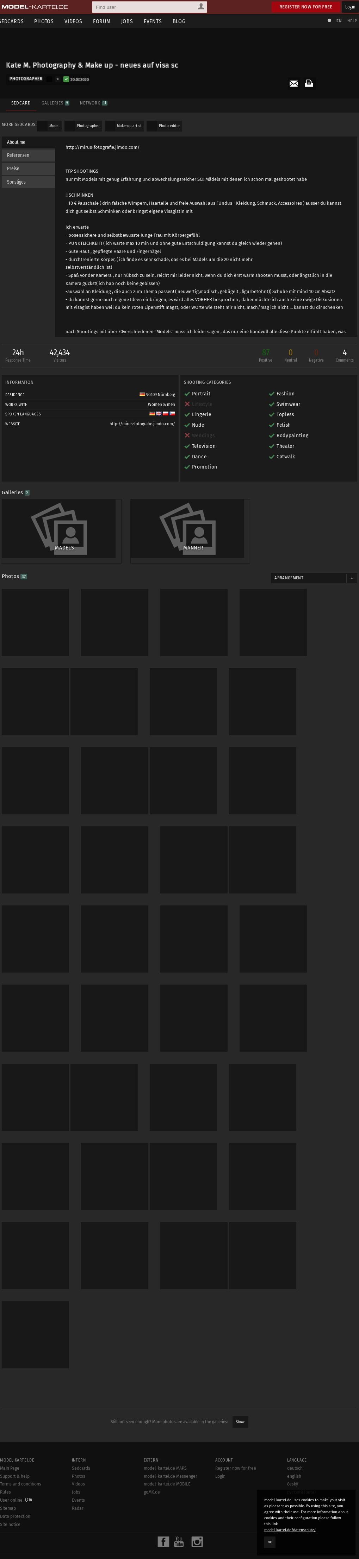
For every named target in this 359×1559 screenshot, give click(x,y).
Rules (5, 1470)
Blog (184, 21)
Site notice (10, 1502)
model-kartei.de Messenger (170, 1454)
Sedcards (81, 1446)
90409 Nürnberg (157, 395)
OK (270, 1542)
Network (92, 101)
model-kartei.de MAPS (165, 1446)
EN (337, 21)
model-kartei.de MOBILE (167, 1462)
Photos (49, 21)
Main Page (9, 1446)
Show (240, 1400)
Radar (77, 1486)
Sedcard (20, 101)
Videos (79, 21)
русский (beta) (301, 1470)
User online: (16, 1478)
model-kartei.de (173, 1544)
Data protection (15, 1494)
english (294, 1454)
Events (158, 21)
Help (350, 21)
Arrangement (288, 573)
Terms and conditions (20, 1462)
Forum (107, 21)
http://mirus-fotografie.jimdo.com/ (104, 148)
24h (19, 356)
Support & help (15, 1454)
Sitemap (8, 1486)
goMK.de (152, 1470)
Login (350, 6)
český (292, 1462)
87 (264, 356)
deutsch (295, 1446)
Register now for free (306, 6)
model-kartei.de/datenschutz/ (290, 1530)
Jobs (132, 21)
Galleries (54, 101)
